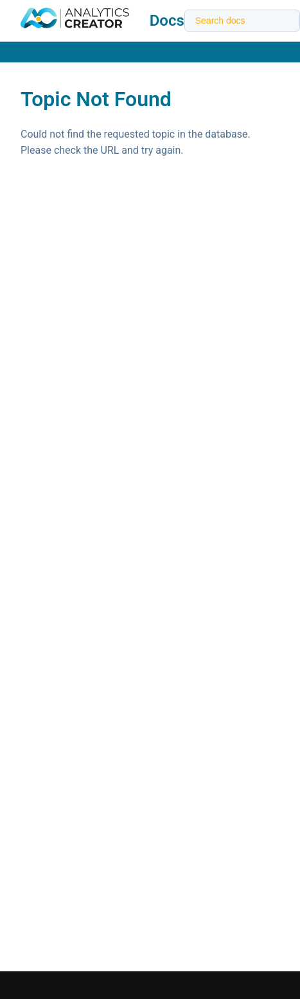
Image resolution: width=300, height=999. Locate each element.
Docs (167, 21)
